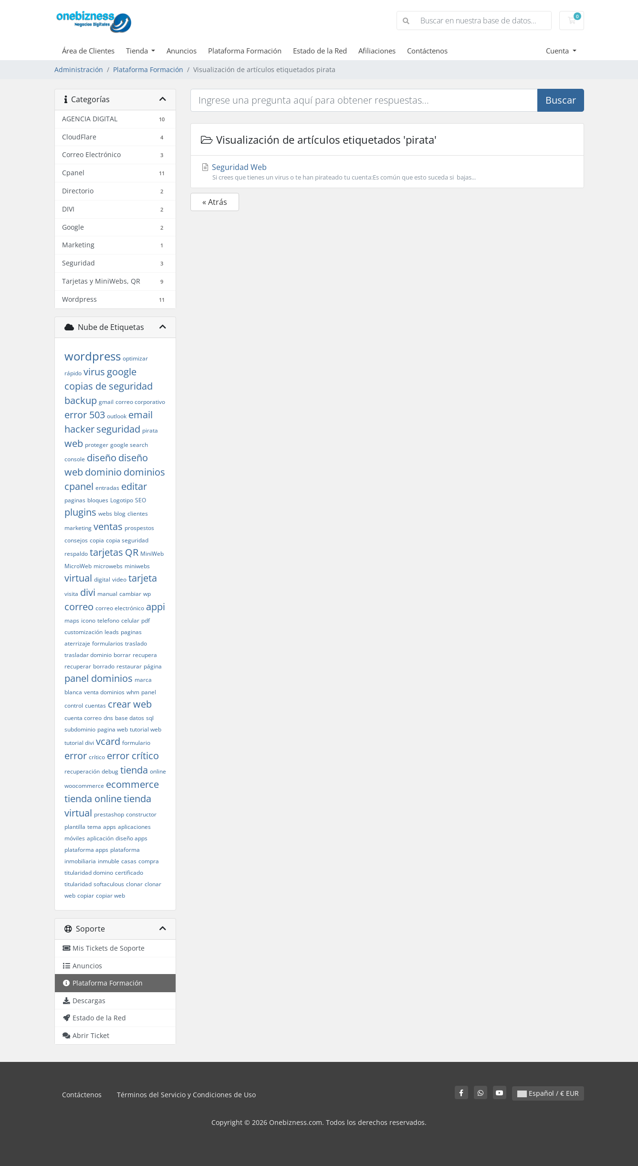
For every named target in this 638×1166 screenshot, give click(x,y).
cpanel (79, 486)
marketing (78, 528)
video (119, 579)
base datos (129, 718)
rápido (73, 373)
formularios (107, 643)
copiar (85, 895)
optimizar (135, 358)
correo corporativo (140, 402)
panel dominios (98, 678)
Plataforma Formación (245, 50)
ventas (108, 526)
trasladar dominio (88, 655)
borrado (104, 666)
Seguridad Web (387, 172)
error (75, 755)
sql (150, 718)
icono (88, 620)
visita (71, 594)
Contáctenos (427, 50)
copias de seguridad (108, 386)
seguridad (118, 429)
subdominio (79, 729)
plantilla (74, 827)
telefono (108, 620)
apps (109, 827)
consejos (76, 540)
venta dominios (104, 692)
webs (105, 513)
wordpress (92, 356)
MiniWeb (152, 554)
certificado (129, 873)
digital (102, 579)
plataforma (125, 850)
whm (132, 692)
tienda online (93, 798)
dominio (103, 472)
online (158, 771)
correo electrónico (119, 608)
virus (94, 371)
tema (94, 827)
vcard (108, 741)
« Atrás (214, 202)
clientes (137, 513)
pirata (150, 430)
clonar (134, 884)
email (140, 414)
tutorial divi (79, 743)
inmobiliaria (80, 861)
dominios (144, 472)
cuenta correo (83, 718)
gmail (106, 402)
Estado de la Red (320, 50)
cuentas (95, 705)
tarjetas (106, 552)
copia (97, 540)
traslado (136, 643)
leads (112, 632)
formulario (136, 743)
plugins (80, 512)
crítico (97, 757)
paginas (74, 500)
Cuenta (558, 50)
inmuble (108, 861)
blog (120, 513)
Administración (78, 69)
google (121, 371)
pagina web (112, 729)
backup (80, 400)
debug (110, 771)
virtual (78, 578)
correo (79, 606)
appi (155, 606)
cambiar (130, 594)
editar (134, 486)
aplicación (100, 838)
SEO (140, 500)
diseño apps (131, 838)
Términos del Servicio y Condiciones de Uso (186, 1094)
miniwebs (137, 566)
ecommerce (132, 784)
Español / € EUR (548, 1093)
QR (131, 552)
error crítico (133, 755)
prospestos (139, 528)
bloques (97, 500)
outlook (116, 416)
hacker (79, 429)
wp (147, 594)
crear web (130, 704)
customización (83, 632)
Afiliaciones (377, 50)
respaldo (76, 554)
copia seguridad (127, 540)
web (73, 443)
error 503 (84, 414)
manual (107, 594)
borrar (122, 655)
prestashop (109, 814)
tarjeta (142, 578)
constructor (141, 814)
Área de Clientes (88, 50)
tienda (134, 769)
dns (108, 718)
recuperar (77, 666)
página (153, 666)
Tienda (138, 50)
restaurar (129, 666)
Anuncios (182, 50)
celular (130, 620)
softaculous (109, 884)
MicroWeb (78, 566)
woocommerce (84, 786)
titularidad (78, 884)
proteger (96, 445)
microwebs (108, 566)
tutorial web (145, 729)
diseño (101, 457)
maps (71, 620)
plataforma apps (86, 850)
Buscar (560, 100)
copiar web (110, 895)
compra (148, 861)
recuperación (82, 771)
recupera (145, 655)
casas (128, 861)
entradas (107, 488)
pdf (145, 620)
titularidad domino (88, 873)
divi (87, 592)
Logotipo (121, 500)
